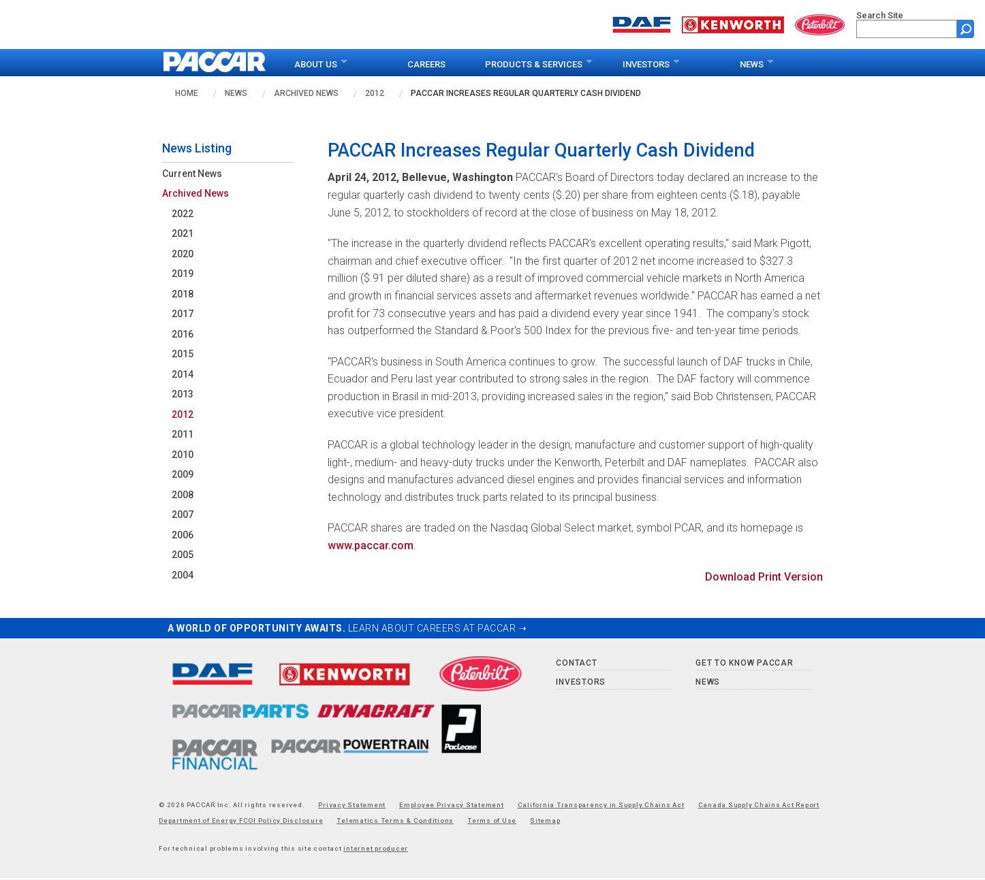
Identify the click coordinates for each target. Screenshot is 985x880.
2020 (182, 253)
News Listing (197, 148)
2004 (182, 575)
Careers (426, 64)
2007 (182, 514)
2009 (182, 474)
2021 (182, 233)
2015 (182, 353)
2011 (182, 434)
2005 (182, 554)
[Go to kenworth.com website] (733, 23)
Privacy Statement (352, 805)
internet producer (375, 848)
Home (186, 93)
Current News (192, 173)
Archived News (306, 93)
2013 (182, 394)
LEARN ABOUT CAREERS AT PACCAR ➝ (437, 628)
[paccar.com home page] (215, 62)
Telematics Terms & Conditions (395, 820)
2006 (182, 534)
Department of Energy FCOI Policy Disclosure (241, 820)
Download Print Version (764, 576)
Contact (576, 663)
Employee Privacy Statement (451, 805)
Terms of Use (491, 820)
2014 (182, 374)
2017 (182, 313)
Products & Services (533, 64)
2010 (182, 454)
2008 (182, 494)
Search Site (879, 15)
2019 (182, 273)
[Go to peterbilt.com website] (820, 23)
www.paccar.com (370, 545)
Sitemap (545, 820)
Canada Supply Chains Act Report (758, 805)
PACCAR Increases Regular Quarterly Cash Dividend (526, 93)
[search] (906, 29)
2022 (182, 213)
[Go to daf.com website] (641, 23)
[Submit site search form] (965, 29)
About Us (315, 64)
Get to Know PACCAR (744, 663)
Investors (646, 64)
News (752, 64)
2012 (374, 93)
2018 (182, 294)
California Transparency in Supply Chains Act (601, 805)
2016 (182, 334)
